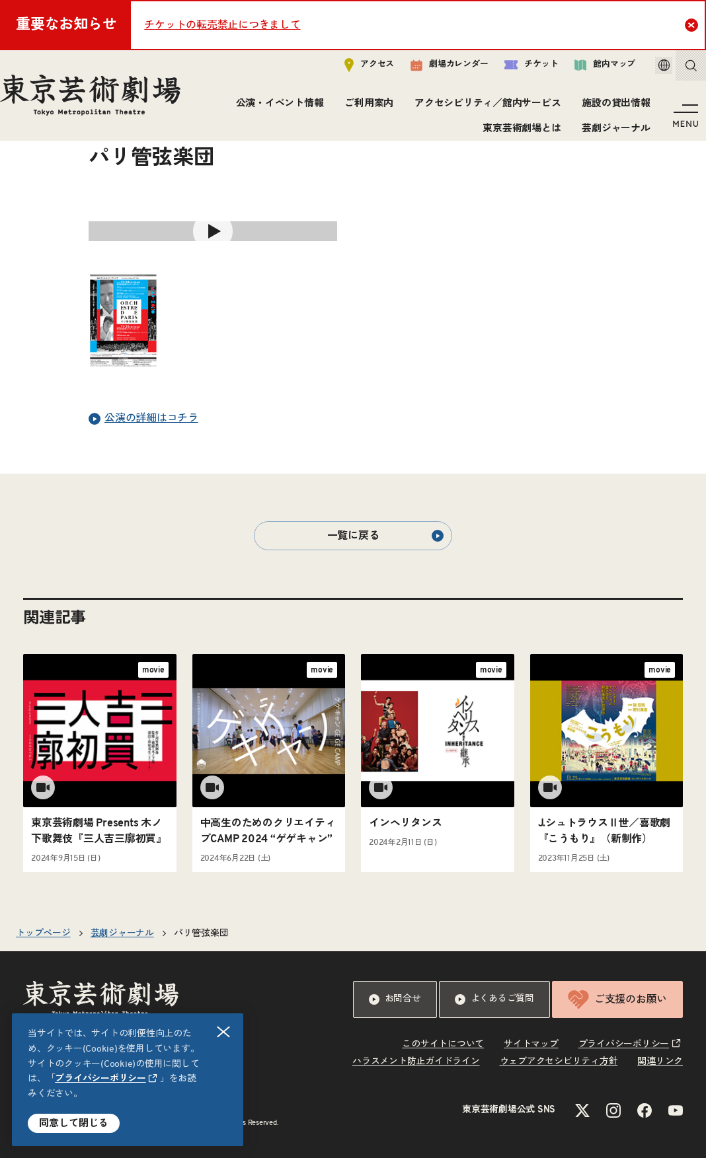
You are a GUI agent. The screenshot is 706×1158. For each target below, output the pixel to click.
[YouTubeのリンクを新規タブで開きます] (675, 1110)
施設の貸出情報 (612, 109)
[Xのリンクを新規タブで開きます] (582, 1110)
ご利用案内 (364, 109)
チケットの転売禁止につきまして (222, 25)
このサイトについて (443, 1044)
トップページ (43, 933)
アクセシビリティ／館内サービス (484, 109)
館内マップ (586, 70)
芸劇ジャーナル (612, 134)
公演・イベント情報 (275, 109)
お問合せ (395, 999)
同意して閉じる (73, 1123)
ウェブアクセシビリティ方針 (559, 1061)
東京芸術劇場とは (518, 134)
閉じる (224, 1032)
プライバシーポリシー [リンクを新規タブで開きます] (100, 1078)
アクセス (350, 70)
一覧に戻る (385, 536)
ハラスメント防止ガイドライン (416, 1061)
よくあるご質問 (494, 999)
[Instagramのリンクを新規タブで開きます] (613, 1110)
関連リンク (660, 1061)
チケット (512, 70)
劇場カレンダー (430, 71)
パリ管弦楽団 (201, 933)
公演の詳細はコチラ (143, 419)
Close (693, 24)
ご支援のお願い (617, 999)
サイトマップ (531, 1044)
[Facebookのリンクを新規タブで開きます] (644, 1110)
